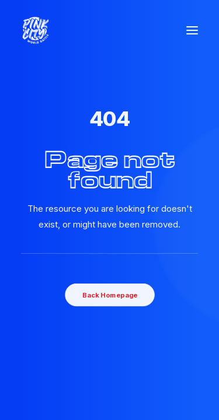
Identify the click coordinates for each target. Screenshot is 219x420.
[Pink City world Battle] (35, 30)
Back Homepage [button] (109, 294)
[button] (192, 30)
